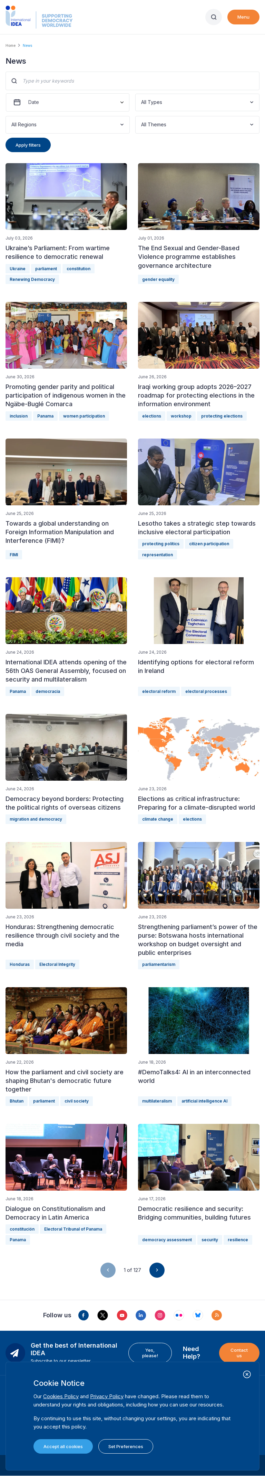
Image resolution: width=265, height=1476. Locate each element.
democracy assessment (167, 1239)
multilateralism (157, 1101)
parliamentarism (158, 964)
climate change (157, 819)
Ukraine (18, 268)
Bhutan (16, 1101)
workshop (181, 416)
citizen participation (209, 543)
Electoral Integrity (57, 964)
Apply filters (28, 145)
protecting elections (222, 416)
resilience (238, 1239)
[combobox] (142, 102)
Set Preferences (125, 1446)
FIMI (14, 554)
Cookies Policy (61, 1396)
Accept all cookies (63, 1446)
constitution (78, 268)
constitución (22, 1229)
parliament (46, 268)
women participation (84, 416)
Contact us (239, 1352)
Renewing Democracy (32, 279)
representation (157, 554)
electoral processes (206, 691)
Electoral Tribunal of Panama (73, 1229)
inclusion (19, 416)
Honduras (20, 964)
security (210, 1239)
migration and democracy (36, 819)
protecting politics (160, 543)
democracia (48, 691)
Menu (243, 17)
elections (151, 416)
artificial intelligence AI (204, 1101)
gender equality (158, 279)
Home (11, 45)
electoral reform (159, 691)
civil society (77, 1101)
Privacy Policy (107, 1396)
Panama (45, 416)
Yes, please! (150, 1352)
